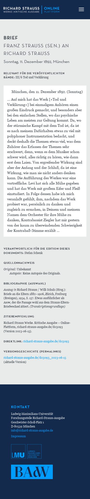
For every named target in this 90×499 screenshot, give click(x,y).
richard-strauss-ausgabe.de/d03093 (46, 341)
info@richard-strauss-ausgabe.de (32, 430)
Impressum (18, 436)
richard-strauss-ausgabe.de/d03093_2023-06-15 (35, 357)
